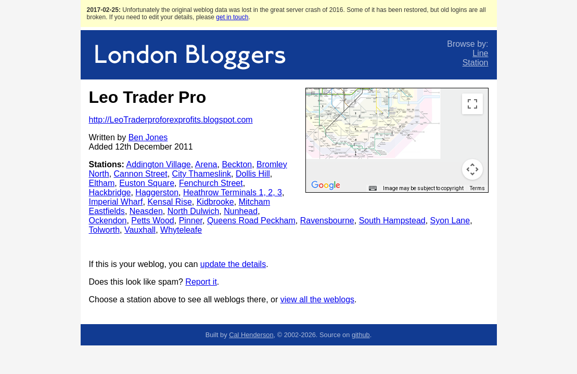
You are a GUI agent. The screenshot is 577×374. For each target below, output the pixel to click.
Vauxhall (140, 229)
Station (476, 62)
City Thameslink (202, 173)
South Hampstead (392, 220)
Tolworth (104, 229)
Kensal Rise (169, 201)
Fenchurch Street (211, 183)
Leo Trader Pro (148, 97)
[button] (380, 93)
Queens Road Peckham (251, 220)
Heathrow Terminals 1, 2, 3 (232, 192)
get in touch (232, 17)
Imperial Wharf (116, 201)
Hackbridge (110, 192)
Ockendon (108, 220)
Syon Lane (450, 220)
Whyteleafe (181, 229)
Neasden (146, 211)
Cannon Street (141, 173)
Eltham (102, 183)
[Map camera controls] (472, 169)
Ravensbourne (327, 220)
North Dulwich (194, 211)
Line (480, 53)
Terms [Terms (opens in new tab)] (477, 188)
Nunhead (241, 211)
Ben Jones (148, 137)
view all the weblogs (317, 299)
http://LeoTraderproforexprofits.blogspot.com (171, 119)
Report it (200, 281)
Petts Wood (152, 220)
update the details (233, 264)
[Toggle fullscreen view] (472, 104)
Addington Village (158, 164)
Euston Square (146, 183)
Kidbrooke (215, 201)
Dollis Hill (253, 173)
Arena (206, 164)
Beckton (237, 164)
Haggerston (156, 192)
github (361, 335)
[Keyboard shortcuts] (372, 188)
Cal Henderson (251, 335)
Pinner (190, 220)
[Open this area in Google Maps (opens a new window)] (326, 185)
